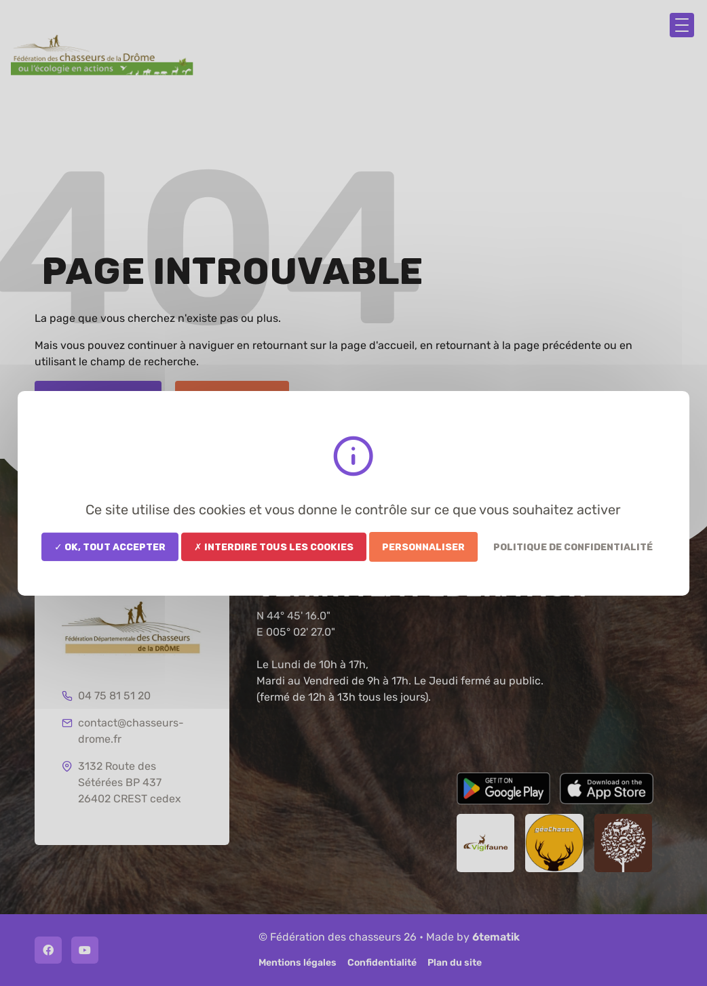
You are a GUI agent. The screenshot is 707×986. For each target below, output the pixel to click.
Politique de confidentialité (573, 546)
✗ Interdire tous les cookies (274, 546)
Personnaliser (423, 546)
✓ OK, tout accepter (110, 546)
